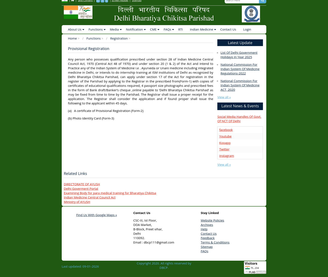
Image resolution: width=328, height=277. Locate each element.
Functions (95, 29)
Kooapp (225, 143)
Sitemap (207, 247)
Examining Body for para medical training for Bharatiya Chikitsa (110, 193)
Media (114, 29)
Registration (119, 38)
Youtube (225, 136)
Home (72, 38)
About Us (74, 29)
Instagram (226, 156)
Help (204, 229)
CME (153, 29)
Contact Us (228, 29)
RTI (180, 29)
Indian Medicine (201, 29)
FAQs (167, 29)
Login (247, 29)
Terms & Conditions (215, 242)
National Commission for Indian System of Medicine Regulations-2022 (239, 68)
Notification (134, 29)
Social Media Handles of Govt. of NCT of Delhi (239, 118)
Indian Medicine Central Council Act (89, 197)
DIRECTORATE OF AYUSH (82, 184)
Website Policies (212, 220)
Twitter (224, 149)
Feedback (208, 238)
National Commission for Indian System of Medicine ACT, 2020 (239, 85)
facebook (226, 130)
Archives (207, 225)
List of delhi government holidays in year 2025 (239, 54)
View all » (224, 97)
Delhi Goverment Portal (81, 188)
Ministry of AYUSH (77, 202)
